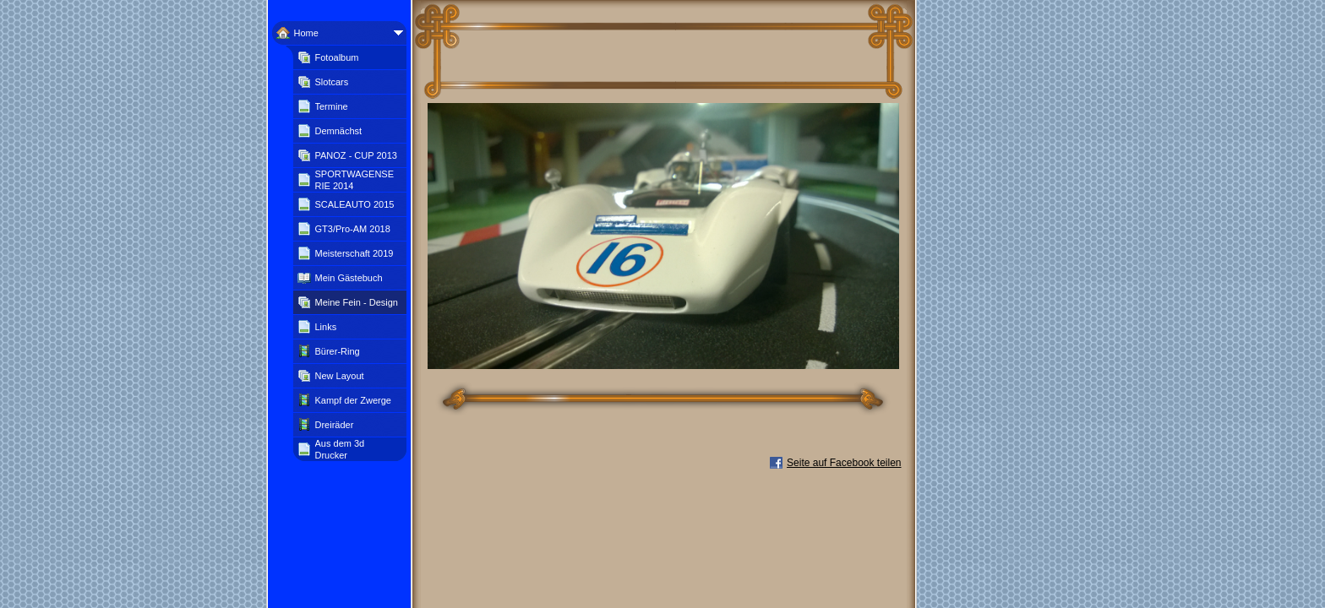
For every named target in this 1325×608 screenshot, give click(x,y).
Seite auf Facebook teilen (844, 463)
